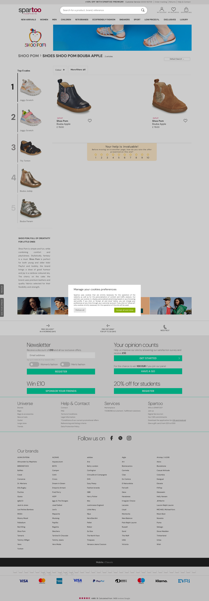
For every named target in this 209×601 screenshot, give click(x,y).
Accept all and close (125, 310)
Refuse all (80, 310)
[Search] (143, 10)
